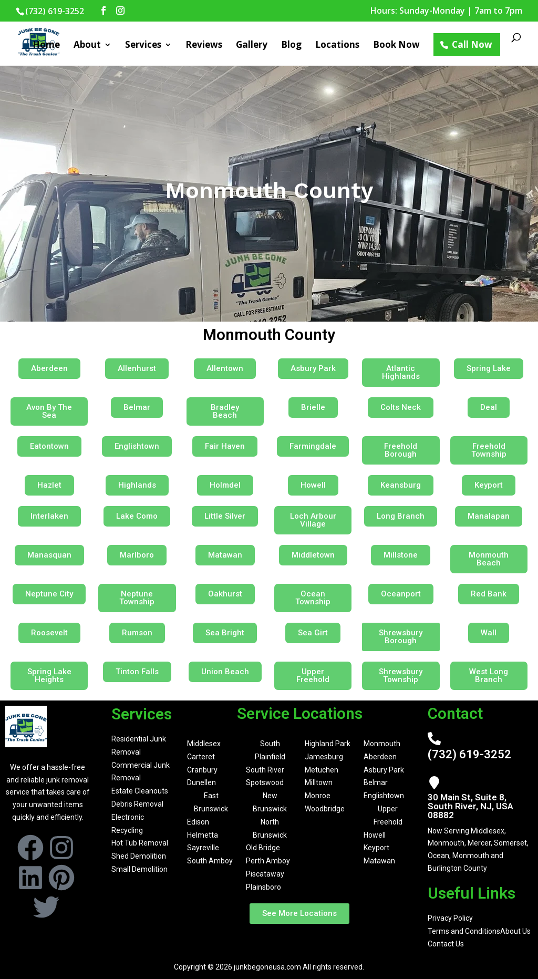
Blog (291, 45)
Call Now (472, 44)
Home (46, 45)
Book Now (396, 45)
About (87, 45)
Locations (337, 45)
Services (143, 45)
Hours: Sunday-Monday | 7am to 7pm (446, 11)
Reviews (203, 45)
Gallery (251, 45)
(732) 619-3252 (469, 754)
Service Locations (300, 713)
